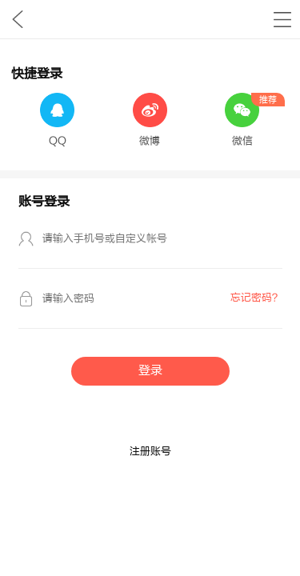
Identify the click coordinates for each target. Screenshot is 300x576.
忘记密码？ (256, 297)
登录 (150, 371)
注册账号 (150, 451)
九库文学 (17, 19)
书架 (282, 19)
